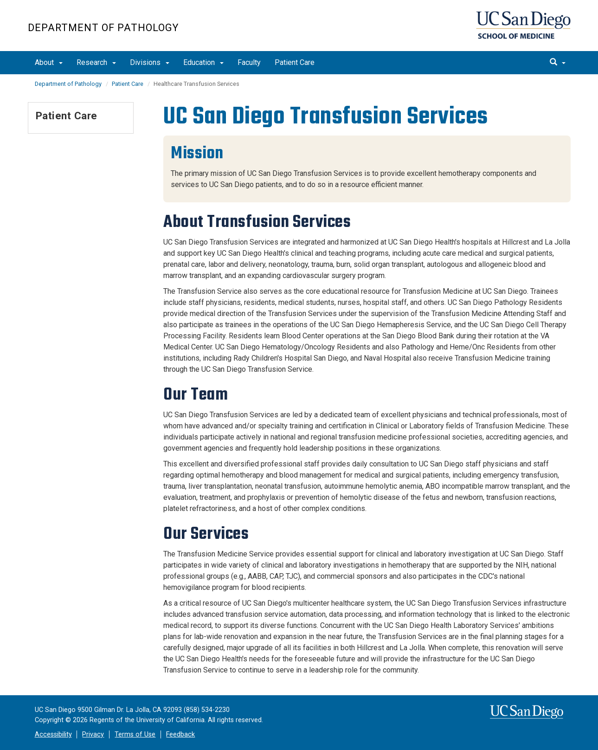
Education (203, 62)
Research (96, 62)
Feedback (180, 734)
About (49, 62)
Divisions (149, 62)
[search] (558, 62)
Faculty (249, 62)
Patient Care (295, 62)
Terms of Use (135, 734)
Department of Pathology (103, 27)
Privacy (93, 734)
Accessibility (53, 734)
